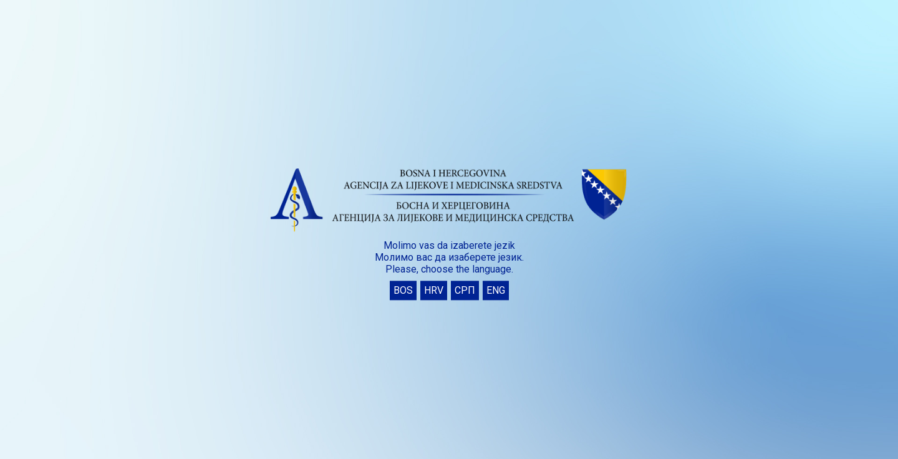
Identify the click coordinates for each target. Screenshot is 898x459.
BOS (403, 291)
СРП (465, 291)
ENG (495, 291)
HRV (433, 291)
